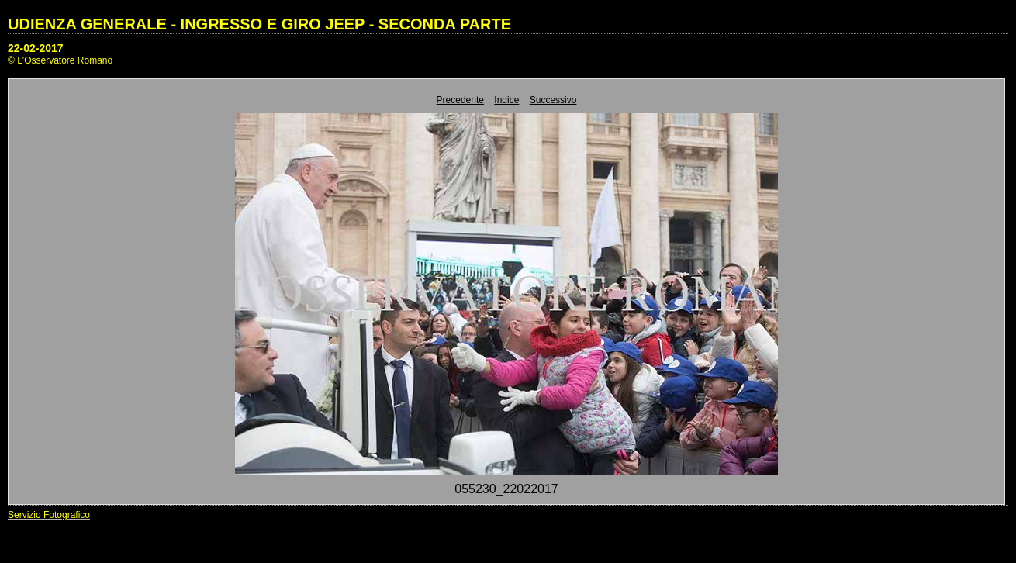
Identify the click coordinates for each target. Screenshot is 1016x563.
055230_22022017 (506, 489)
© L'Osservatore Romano (60, 60)
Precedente (460, 100)
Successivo (553, 100)
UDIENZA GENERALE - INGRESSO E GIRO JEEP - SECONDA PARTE (259, 24)
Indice (506, 100)
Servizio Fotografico (49, 514)
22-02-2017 (36, 48)
